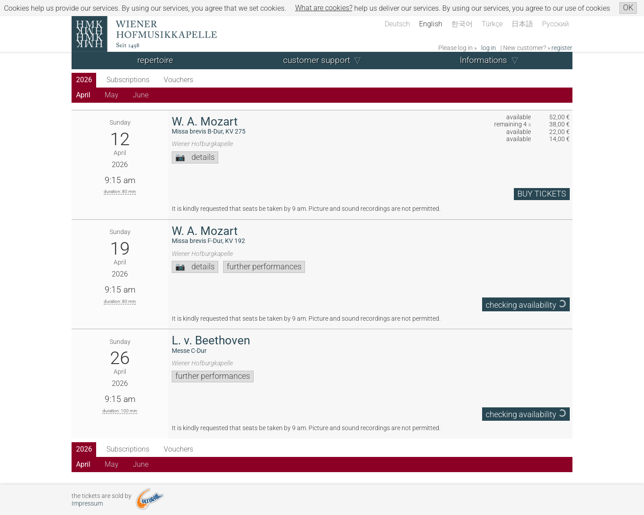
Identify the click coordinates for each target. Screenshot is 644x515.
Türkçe (492, 24)
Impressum (87, 503)
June (140, 95)
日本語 (522, 24)
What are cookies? (323, 8)
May (112, 95)
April (83, 95)
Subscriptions (127, 79)
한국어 (462, 24)
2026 (84, 79)
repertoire (155, 60)
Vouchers (178, 79)
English (430, 24)
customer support (316, 60)
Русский (555, 24)
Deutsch (397, 24)
